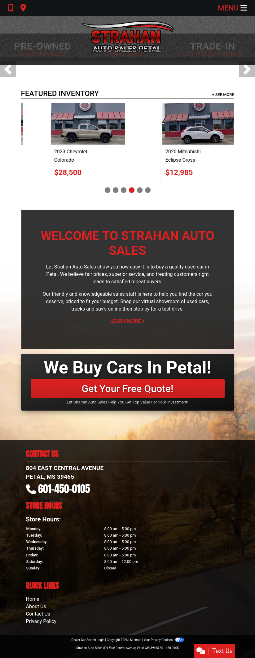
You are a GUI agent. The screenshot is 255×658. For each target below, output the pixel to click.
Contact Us (38, 614)
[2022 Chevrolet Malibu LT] (96, 123)
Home (32, 599)
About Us (36, 606)
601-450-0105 (64, 488)
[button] (8, 69)
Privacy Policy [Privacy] (41, 621)
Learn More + (127, 321)
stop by (141, 309)
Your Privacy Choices (164, 640)
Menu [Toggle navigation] (232, 8)
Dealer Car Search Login (87, 640)
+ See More (223, 94)
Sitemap (135, 640)
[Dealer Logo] (127, 37)
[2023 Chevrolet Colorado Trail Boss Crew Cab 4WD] (198, 123)
